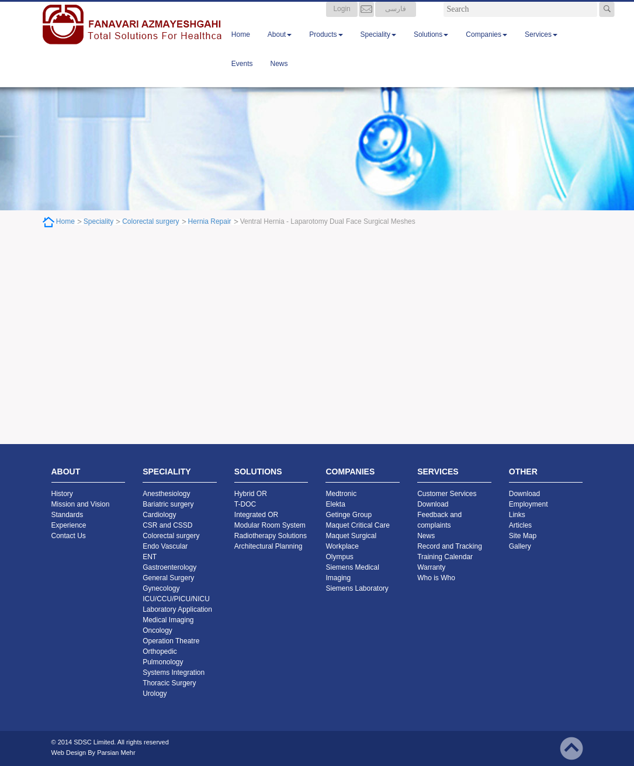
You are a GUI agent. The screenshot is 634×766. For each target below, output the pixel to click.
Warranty (431, 567)
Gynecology (161, 588)
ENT (150, 557)
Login (341, 20)
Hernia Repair (209, 221)
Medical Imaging (168, 620)
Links (517, 515)
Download (432, 504)
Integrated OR (256, 515)
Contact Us (68, 536)
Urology (155, 693)
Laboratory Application (177, 609)
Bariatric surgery (168, 504)
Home (240, 46)
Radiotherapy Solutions (270, 536)
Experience (68, 525)
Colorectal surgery (150, 221)
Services (541, 46)
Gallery (520, 546)
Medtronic (340, 494)
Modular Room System (270, 525)
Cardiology (159, 515)
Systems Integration (174, 672)
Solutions (431, 46)
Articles (520, 525)
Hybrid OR (250, 494)
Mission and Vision (80, 504)
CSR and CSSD (167, 525)
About (280, 46)
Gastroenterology (169, 567)
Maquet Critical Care (357, 525)
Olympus (339, 557)
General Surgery (168, 578)
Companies (486, 46)
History (62, 494)
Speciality (378, 46)
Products (325, 46)
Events (242, 75)
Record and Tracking (449, 546)
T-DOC (245, 504)
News (279, 75)
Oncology (157, 630)
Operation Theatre (171, 641)
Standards (67, 515)
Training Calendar (445, 557)
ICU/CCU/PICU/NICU (176, 599)
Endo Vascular (165, 546)
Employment (528, 504)
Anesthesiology (166, 494)
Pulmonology (163, 662)
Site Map (522, 536)
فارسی (395, 20)
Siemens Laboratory (356, 588)
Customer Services (446, 494)
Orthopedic (160, 651)
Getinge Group (348, 515)
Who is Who (436, 578)
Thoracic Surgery (169, 683)
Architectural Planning (268, 546)
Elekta (335, 504)
